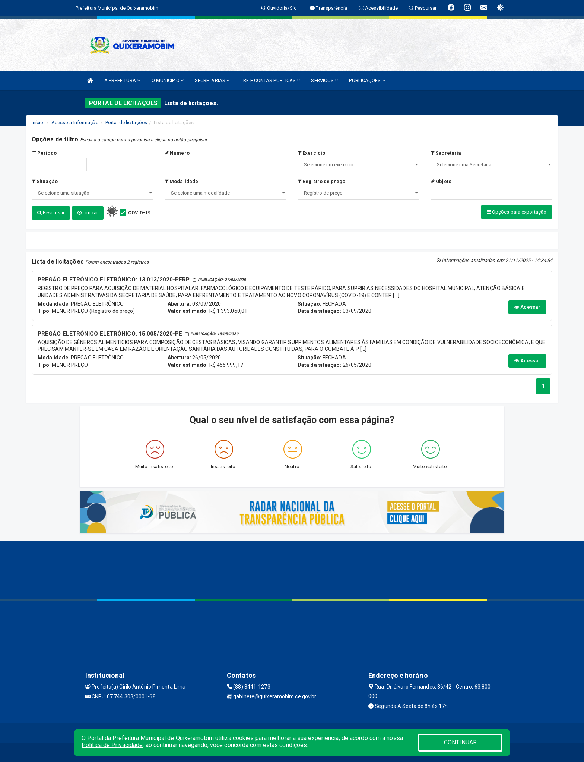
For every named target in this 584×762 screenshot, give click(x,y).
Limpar (87, 212)
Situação (45, 181)
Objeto (441, 181)
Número (177, 153)
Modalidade (181, 181)
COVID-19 (139, 212)
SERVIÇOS (324, 80)
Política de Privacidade (112, 745)
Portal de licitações (126, 122)
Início (38, 122)
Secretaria (446, 153)
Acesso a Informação (75, 122)
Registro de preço (321, 181)
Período (44, 153)
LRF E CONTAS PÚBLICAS (270, 80)
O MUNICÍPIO (168, 80)
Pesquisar (50, 212)
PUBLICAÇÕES (367, 80)
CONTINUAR (460, 742)
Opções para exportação (516, 212)
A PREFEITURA (122, 80)
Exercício (311, 153)
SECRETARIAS (212, 80)
